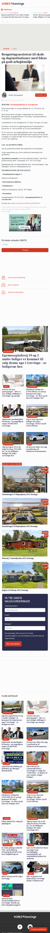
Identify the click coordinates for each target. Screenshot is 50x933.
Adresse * (8, 624)
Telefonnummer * (11, 606)
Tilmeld (25, 250)
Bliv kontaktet (13, 644)
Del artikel (41, 95)
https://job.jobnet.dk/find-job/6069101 (25, 203)
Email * (7, 615)
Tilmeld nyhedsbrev (38, 929)
